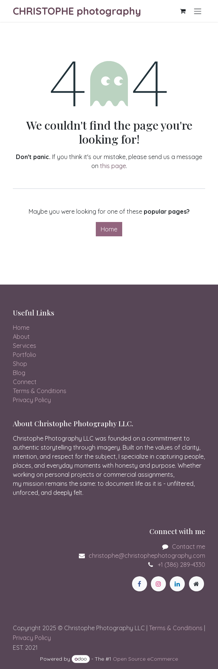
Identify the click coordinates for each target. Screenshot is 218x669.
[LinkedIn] (177, 583)
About (21, 336)
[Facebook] (139, 583)
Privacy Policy (32, 400)
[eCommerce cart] (182, 10)
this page (113, 166)
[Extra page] (196, 583)
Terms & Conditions (39, 391)
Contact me (188, 546)
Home (109, 229)
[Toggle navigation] (197, 11)
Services (24, 345)
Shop (20, 363)
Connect (25, 382)
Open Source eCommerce (145, 658)
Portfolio (24, 354)
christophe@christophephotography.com (147, 555)
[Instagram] (158, 583)
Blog (19, 373)
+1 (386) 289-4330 (181, 564)
